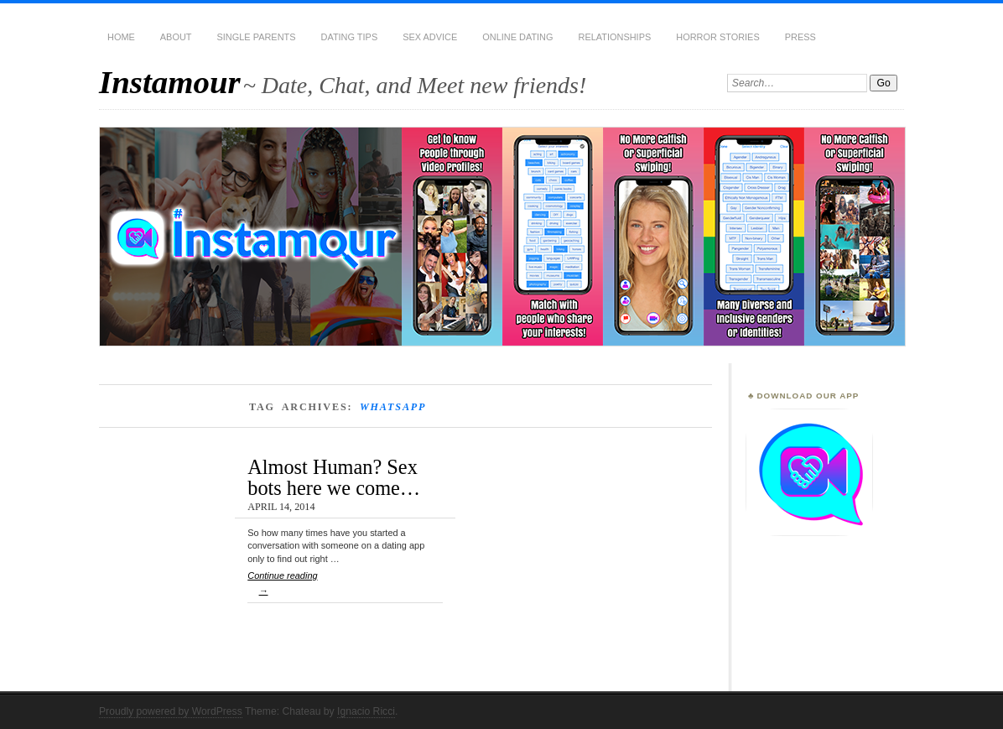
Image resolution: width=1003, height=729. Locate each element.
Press (800, 37)
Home (121, 37)
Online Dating (517, 37)
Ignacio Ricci (366, 711)
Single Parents (256, 37)
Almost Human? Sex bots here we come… (333, 477)
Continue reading (345, 586)
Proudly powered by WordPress (170, 711)
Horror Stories (717, 37)
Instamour (170, 82)
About (176, 37)
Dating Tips (349, 37)
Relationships (615, 37)
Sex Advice (430, 37)
